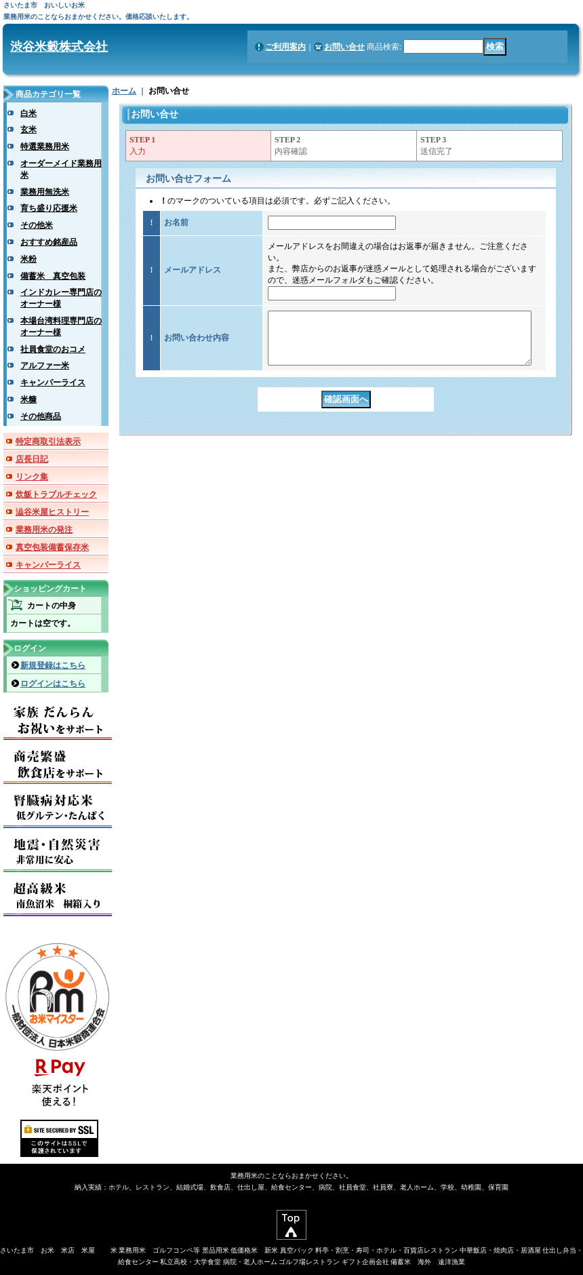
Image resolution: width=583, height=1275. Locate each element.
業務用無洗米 (44, 192)
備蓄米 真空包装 (52, 276)
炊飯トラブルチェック (56, 494)
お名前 (176, 222)
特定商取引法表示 (48, 441)
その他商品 (40, 416)
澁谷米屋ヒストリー (52, 512)
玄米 (28, 129)
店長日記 (32, 459)
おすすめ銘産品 (48, 242)
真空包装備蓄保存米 (52, 547)
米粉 (28, 259)
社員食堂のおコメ (52, 349)
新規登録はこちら (52, 665)
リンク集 (32, 477)
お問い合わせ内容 (196, 343)
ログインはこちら (52, 683)
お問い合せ (344, 47)
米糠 (28, 399)
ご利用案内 (285, 47)
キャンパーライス (52, 382)
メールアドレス (192, 270)
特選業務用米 (44, 146)
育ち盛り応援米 (48, 208)
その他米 (36, 225)
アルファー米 (44, 365)
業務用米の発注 (44, 529)
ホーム (124, 91)
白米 (28, 113)
